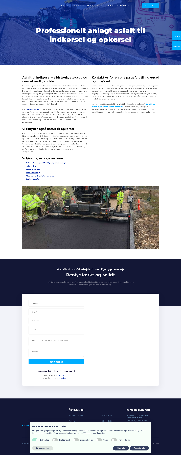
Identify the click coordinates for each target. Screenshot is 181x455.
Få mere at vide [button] (42, 448)
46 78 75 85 (64, 375)
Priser (90, 5)
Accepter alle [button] (139, 448)
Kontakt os (123, 5)
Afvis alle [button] (121, 448)
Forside (65, 5)
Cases (100, 5)
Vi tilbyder (78, 5)
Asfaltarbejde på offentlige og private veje (46, 163)
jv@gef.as (65, 378)
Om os (110, 5)
